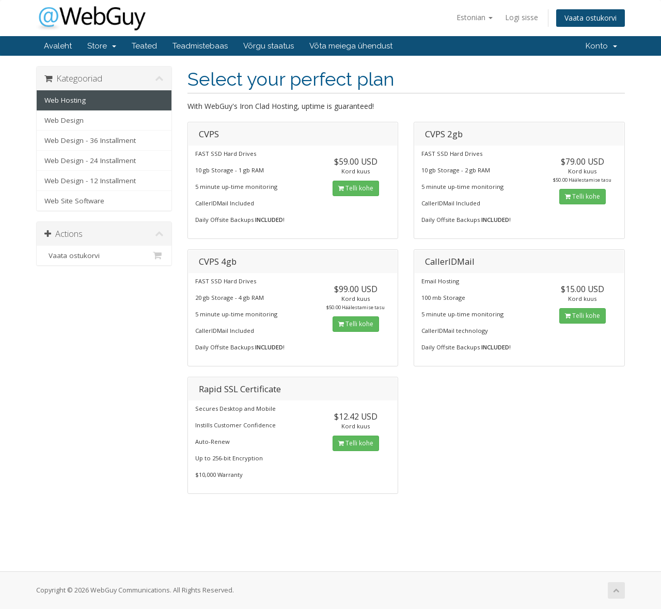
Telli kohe (355, 188)
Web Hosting (65, 100)
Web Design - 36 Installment (90, 140)
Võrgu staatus (268, 46)
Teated (144, 46)
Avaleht (58, 46)
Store (101, 46)
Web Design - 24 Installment (90, 160)
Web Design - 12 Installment (90, 180)
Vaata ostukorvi (590, 18)
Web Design (64, 120)
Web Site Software (74, 200)
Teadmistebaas (200, 46)
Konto (601, 46)
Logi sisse (521, 17)
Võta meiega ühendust (350, 46)
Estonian (475, 17)
